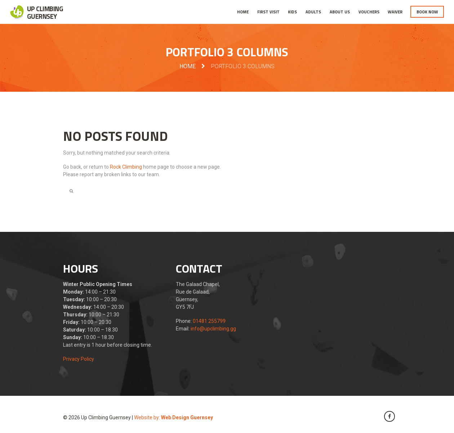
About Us (340, 12)
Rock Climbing (126, 167)
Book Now (427, 12)
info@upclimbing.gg (213, 329)
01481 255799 (209, 321)
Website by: (173, 417)
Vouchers (369, 12)
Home (243, 12)
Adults (313, 12)
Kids (292, 12)
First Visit (268, 12)
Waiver (395, 12)
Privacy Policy (78, 359)
